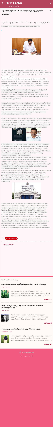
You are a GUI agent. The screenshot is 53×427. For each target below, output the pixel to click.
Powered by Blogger (26, 352)
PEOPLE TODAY (14, 3)
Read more (48, 300)
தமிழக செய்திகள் (11, 238)
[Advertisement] (18, 260)
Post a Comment (8, 245)
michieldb (30, 356)
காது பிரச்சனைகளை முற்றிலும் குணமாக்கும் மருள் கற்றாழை (23, 284)
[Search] (50, 3)
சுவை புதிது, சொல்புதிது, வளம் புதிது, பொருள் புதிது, (20, 329)
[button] (50, 11)
